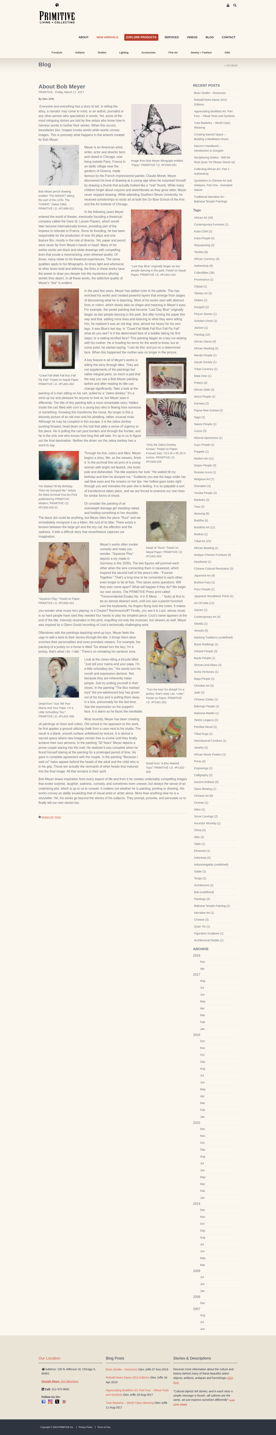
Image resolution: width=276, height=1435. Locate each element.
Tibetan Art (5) (203, 293)
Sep (202, 1061)
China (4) (200, 830)
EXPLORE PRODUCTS (141, 37)
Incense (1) (201, 802)
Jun (202, 994)
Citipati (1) (200, 286)
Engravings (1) (203, 768)
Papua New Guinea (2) (208, 410)
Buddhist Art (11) (204, 527)
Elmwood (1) (202, 850)
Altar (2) (199, 837)
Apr (202, 968)
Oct (202, 1054)
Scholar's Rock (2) (205, 320)
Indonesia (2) (202, 857)
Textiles (102, 52)
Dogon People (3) (205, 465)
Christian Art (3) (204, 685)
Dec (202, 1041)
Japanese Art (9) (204, 575)
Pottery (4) (200, 382)
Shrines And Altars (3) (207, 665)
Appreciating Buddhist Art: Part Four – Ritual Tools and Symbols (214, 114)
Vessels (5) (201, 630)
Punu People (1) (204, 589)
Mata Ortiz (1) (203, 376)
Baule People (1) (204, 658)
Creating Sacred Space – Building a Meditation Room (211, 137)
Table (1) (199, 844)
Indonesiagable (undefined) (211, 864)
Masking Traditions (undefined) (213, 637)
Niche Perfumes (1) (206, 671)
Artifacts (80, 52)
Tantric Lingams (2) (206, 720)
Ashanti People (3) (205, 651)
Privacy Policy (85, 1427)
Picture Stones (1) (205, 314)
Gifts (227, 52)
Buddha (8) (201, 520)
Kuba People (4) (204, 238)
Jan (202, 1029)
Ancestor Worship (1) (207, 823)
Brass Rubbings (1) (206, 644)
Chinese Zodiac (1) (206, 699)
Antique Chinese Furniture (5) (212, 554)
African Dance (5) (205, 341)
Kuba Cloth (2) (203, 231)
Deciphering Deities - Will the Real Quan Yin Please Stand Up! (214, 160)
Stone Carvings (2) (206, 816)
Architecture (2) (204, 885)
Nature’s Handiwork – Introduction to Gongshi (208, 148)
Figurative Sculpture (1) (209, 933)
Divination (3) (202, 486)
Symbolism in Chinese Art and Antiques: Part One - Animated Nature (213, 185)
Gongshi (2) (201, 307)
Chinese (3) (201, 919)
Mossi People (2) (204, 396)
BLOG (210, 37)
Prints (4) (200, 761)
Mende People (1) (205, 355)
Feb (202, 1022)
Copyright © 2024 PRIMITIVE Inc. (57, 1427)
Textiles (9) (201, 252)
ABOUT (83, 37)
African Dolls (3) (204, 389)
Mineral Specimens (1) (208, 437)
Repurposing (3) (204, 245)
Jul (202, 987)
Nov (202, 961)
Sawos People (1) (205, 424)
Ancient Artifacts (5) (206, 782)
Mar (202, 1015)
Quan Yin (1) (202, 926)
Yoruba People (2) (205, 493)
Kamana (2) (201, 403)
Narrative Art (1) (204, 912)
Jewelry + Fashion (201, 52)
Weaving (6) (201, 513)
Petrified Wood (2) (205, 727)
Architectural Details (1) (209, 940)
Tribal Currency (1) (206, 369)
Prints (58, 817)
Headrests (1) (202, 561)
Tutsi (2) (199, 506)
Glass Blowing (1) (205, 788)
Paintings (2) (202, 899)
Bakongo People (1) (206, 706)
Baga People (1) (204, 678)
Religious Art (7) (204, 479)
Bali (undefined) (204, 892)
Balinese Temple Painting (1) (212, 905)
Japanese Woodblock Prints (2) (213, 596)
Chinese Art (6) (203, 795)
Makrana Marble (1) (206, 713)
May (202, 1001)
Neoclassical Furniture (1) (210, 740)
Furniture (57, 52)
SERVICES (171, 37)
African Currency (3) (206, 259)
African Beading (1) (206, 548)
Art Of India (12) (204, 603)
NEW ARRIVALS (107, 37)
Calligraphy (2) (203, 775)
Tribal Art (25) (202, 541)
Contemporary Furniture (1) (211, 224)
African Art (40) (203, 217)
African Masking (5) (206, 348)
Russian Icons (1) (205, 472)
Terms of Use (104, 1427)
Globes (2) (200, 300)
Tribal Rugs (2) (203, 733)
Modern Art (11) (204, 458)
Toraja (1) (200, 878)
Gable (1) (200, 871)
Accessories (148, 52)
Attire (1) (199, 809)
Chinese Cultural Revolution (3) (214, 568)
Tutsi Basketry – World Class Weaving (212, 125)
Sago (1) (199, 417)
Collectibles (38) (204, 272)
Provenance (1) (204, 279)
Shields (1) (201, 623)
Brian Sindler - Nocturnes (210, 93)
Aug (202, 980)
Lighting (124, 52)
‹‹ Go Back (231, 65)
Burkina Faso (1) (204, 582)
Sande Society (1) (205, 362)
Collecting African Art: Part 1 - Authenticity (212, 171)
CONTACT (228, 37)
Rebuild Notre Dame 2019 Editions (210, 102)
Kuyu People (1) (204, 444)
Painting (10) (202, 334)
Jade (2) (199, 692)
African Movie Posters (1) (210, 754)
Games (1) (201, 610)
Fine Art (173, 52)
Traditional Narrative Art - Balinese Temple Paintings (210, 199)
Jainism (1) (201, 327)
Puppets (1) (201, 451)
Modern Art (48, 817)
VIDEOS (192, 37)
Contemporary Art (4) (207, 616)
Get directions (60, 1381)
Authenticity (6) (203, 265)
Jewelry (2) (201, 747)
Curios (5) (200, 431)
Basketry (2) (201, 499)
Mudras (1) (201, 534)
